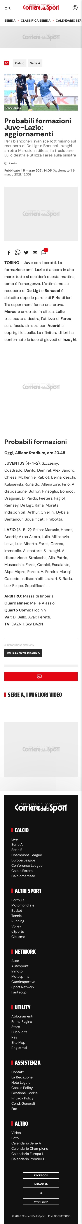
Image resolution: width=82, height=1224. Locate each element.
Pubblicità (19, 1032)
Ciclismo (18, 936)
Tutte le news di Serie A (23, 653)
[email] (35, 252)
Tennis (16, 915)
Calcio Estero (22, 870)
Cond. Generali (23, 1103)
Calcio (19, 63)
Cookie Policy (22, 1087)
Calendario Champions (29, 1148)
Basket (16, 910)
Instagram (41, 1184)
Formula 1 (18, 900)
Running (17, 921)
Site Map (18, 1042)
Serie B (17, 849)
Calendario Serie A (26, 1143)
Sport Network (22, 987)
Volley (16, 926)
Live (14, 839)
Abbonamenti (22, 1016)
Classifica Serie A (36, 21)
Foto (15, 1138)
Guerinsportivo (23, 981)
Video (16, 1132)
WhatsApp (41, 1201)
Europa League (23, 860)
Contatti (17, 1072)
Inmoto (17, 971)
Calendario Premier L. (28, 1159)
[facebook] (8, 252)
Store (15, 1026)
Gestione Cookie (24, 1093)
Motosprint (20, 976)
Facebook (41, 1175)
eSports (17, 931)
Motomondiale (22, 905)
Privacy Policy (22, 1098)
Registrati (19, 1047)
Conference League (26, 865)
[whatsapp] (17, 252)
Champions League (26, 855)
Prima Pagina (21, 1021)
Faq (14, 1108)
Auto (15, 960)
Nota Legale (20, 1082)
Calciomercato (23, 876)
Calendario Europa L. (27, 1153)
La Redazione (22, 1077)
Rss (14, 1037)
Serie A (10, 21)
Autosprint (19, 966)
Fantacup (18, 992)
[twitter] (26, 252)
